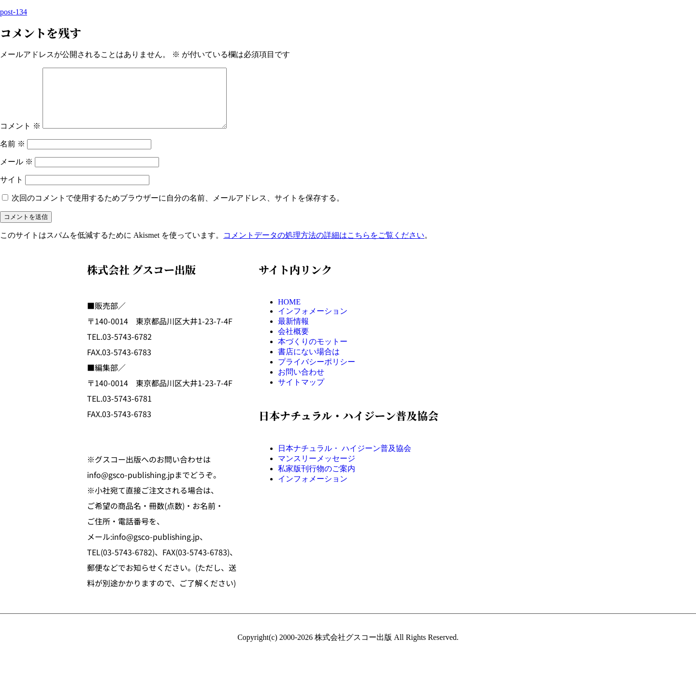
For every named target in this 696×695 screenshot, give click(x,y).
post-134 (13, 12)
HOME (289, 313)
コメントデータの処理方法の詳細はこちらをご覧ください (323, 247)
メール (16, 173)
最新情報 (293, 333)
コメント (20, 137)
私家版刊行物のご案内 (316, 480)
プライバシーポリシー (316, 373)
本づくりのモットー (313, 353)
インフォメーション (313, 323)
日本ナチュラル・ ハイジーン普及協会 (344, 460)
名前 (12, 155)
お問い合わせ (301, 383)
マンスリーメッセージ (316, 470)
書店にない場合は (309, 363)
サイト (11, 191)
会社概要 (293, 343)
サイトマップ (301, 394)
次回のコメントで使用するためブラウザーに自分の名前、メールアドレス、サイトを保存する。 (178, 209)
